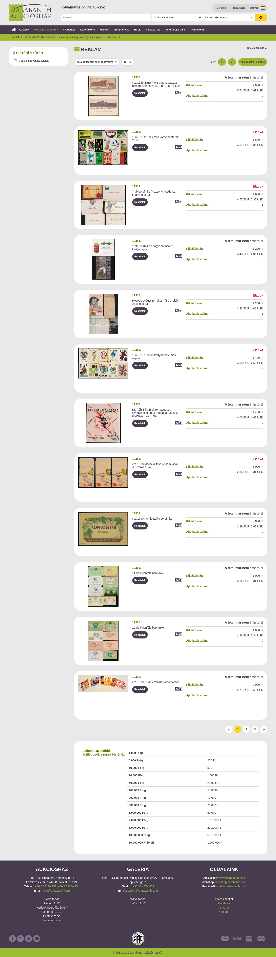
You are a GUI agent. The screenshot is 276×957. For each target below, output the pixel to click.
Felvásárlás (153, 29)
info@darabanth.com (56, 890)
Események (121, 29)
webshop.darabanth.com (230, 882)
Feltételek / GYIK (175, 29)
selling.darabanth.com (232, 886)
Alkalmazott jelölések (252, 62)
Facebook (224, 903)
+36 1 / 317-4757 (45, 886)
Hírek (137, 29)
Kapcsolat (197, 29)
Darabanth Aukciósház (31, 12)
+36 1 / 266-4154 (68, 886)
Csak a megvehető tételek (34, 60)
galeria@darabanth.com (143, 890)
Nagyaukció (87, 29)
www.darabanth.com (232, 877)
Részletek (140, 93)
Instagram (224, 907)
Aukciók (20, 29)
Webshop (69, 29)
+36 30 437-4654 (143, 886)
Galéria (104, 29)
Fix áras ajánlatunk (46, 29)
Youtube (224, 911)
